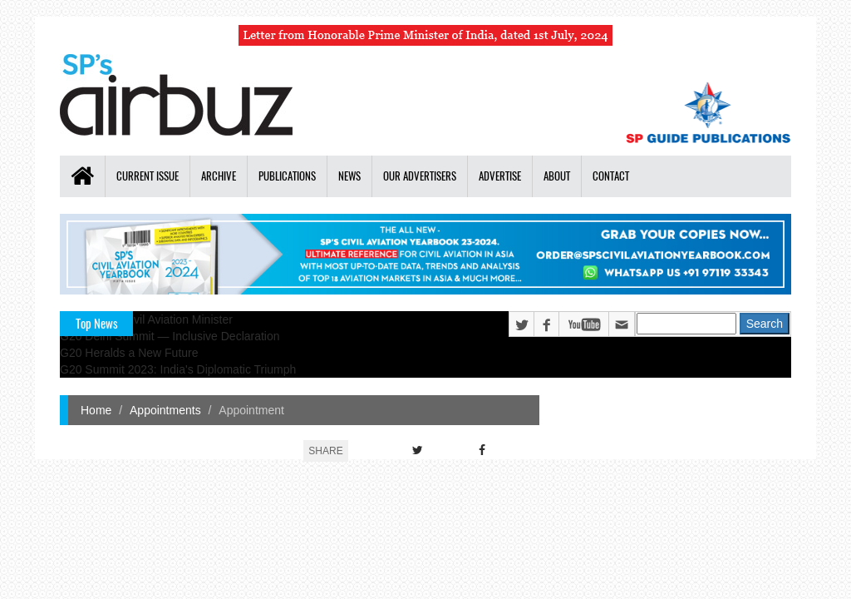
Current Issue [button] (147, 176)
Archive (218, 176)
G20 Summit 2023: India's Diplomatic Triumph (178, 369)
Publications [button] (287, 176)
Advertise (500, 176)
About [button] (557, 176)
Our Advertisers (419, 176)
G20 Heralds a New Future (129, 352)
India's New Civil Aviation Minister (146, 319)
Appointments (165, 410)
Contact (611, 176)
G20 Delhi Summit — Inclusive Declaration (170, 336)
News (349, 176)
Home (96, 410)
